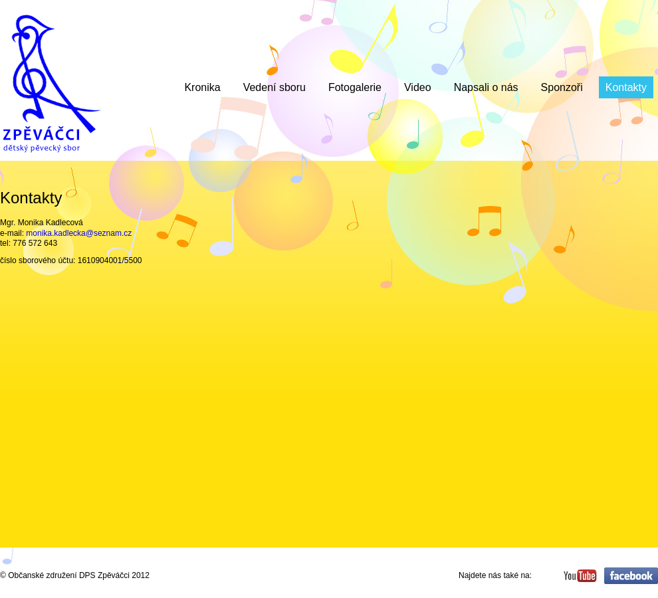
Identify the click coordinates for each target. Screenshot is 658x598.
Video (417, 87)
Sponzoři (562, 87)
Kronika (202, 87)
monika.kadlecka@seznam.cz (79, 233)
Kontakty (626, 87)
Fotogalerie (355, 87)
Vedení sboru (274, 87)
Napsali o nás (486, 87)
